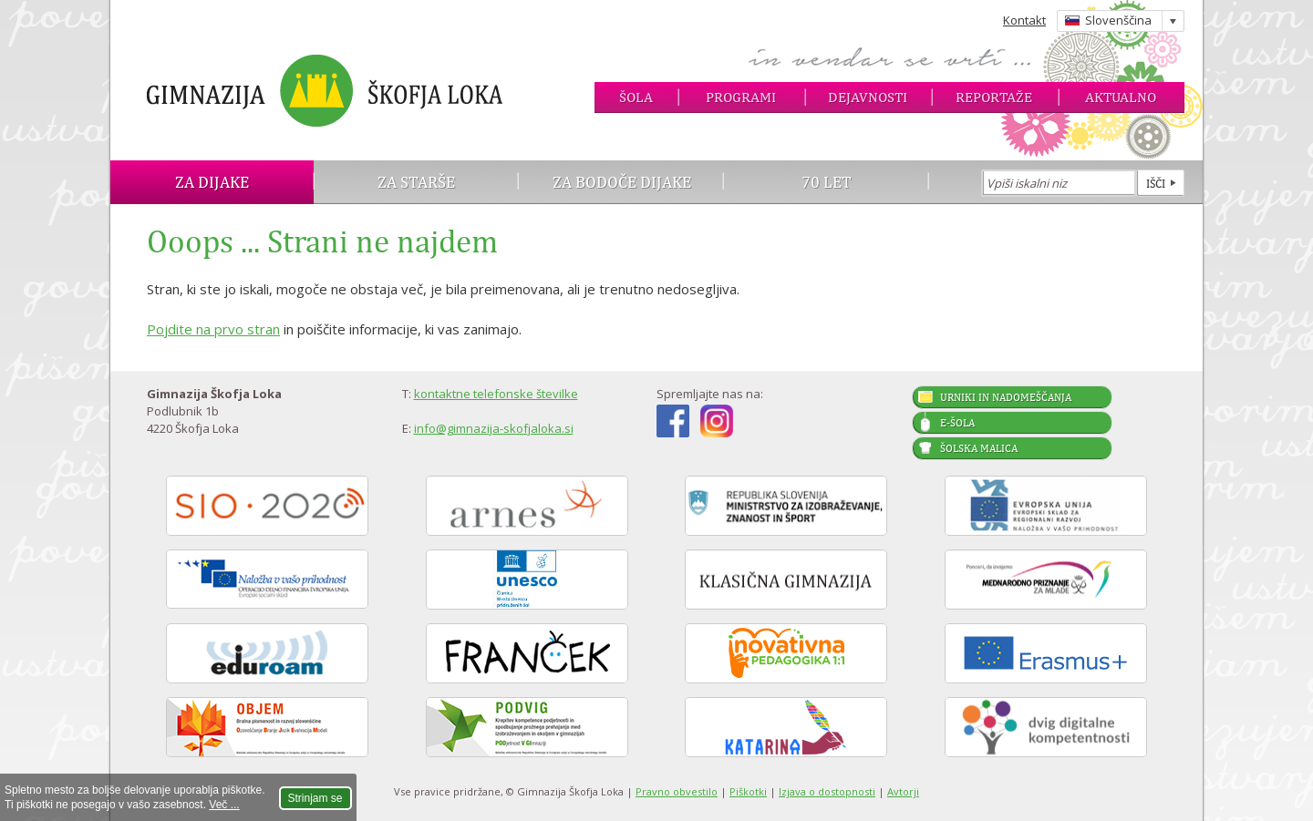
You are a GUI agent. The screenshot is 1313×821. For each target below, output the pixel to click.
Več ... (224, 804)
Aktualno (1120, 97)
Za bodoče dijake (622, 181)
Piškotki (748, 791)
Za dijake (212, 181)
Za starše (416, 181)
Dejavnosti (867, 97)
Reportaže (994, 97)
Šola (636, 97)
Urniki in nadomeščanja (1005, 397)
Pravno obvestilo (677, 791)
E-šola (957, 422)
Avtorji (903, 791)
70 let (826, 181)
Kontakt (1024, 20)
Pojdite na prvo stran (213, 329)
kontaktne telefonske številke (496, 393)
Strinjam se (315, 798)
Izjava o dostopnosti (827, 791)
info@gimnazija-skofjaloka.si (494, 428)
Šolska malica (979, 448)
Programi (741, 97)
